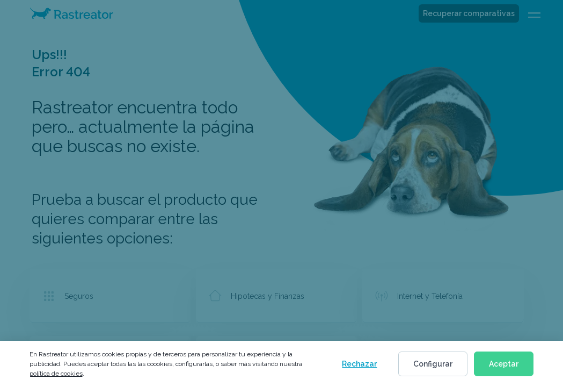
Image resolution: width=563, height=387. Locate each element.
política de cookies (56, 373)
